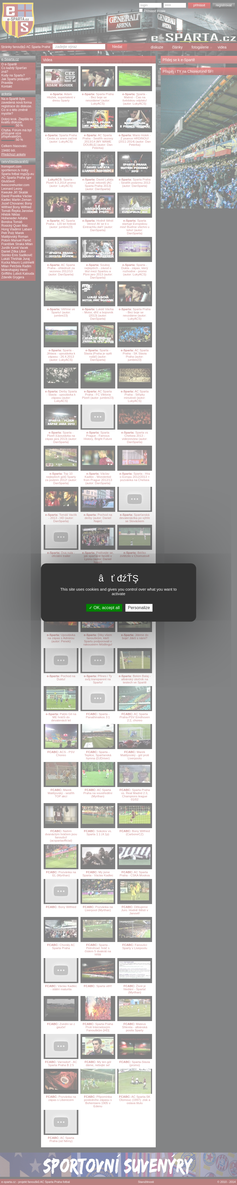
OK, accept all (104, 607)
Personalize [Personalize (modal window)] (139, 607)
